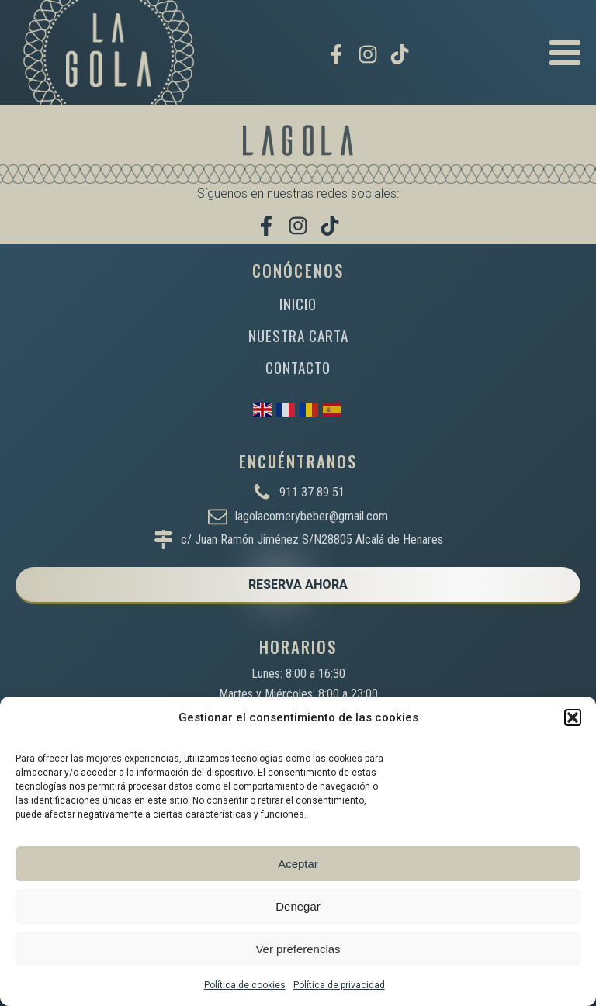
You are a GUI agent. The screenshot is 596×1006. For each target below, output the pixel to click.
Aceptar (298, 863)
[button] (572, 717)
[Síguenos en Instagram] (368, 54)
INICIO (298, 304)
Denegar (298, 906)
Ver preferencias (297, 949)
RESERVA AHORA (298, 584)
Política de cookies (245, 985)
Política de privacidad (339, 985)
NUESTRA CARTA (298, 335)
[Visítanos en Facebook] (336, 54)
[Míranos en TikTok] (400, 54)
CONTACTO (298, 367)
